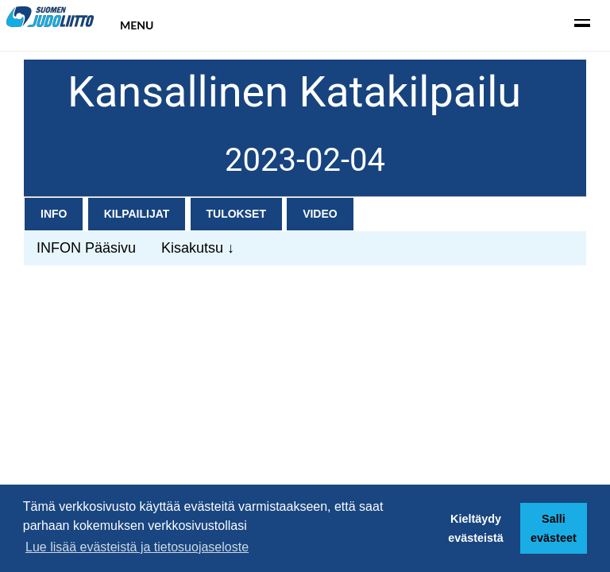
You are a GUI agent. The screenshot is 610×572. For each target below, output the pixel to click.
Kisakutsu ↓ (197, 248)
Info (54, 213)
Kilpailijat (137, 213)
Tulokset (236, 213)
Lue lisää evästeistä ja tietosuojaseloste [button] (137, 547)
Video (320, 213)
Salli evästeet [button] (554, 528)
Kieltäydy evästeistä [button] (476, 528)
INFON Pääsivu (86, 248)
